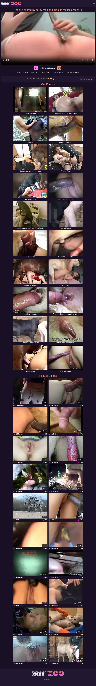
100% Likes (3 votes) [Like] (44, 68)
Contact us (48, 679)
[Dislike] (59, 68)
